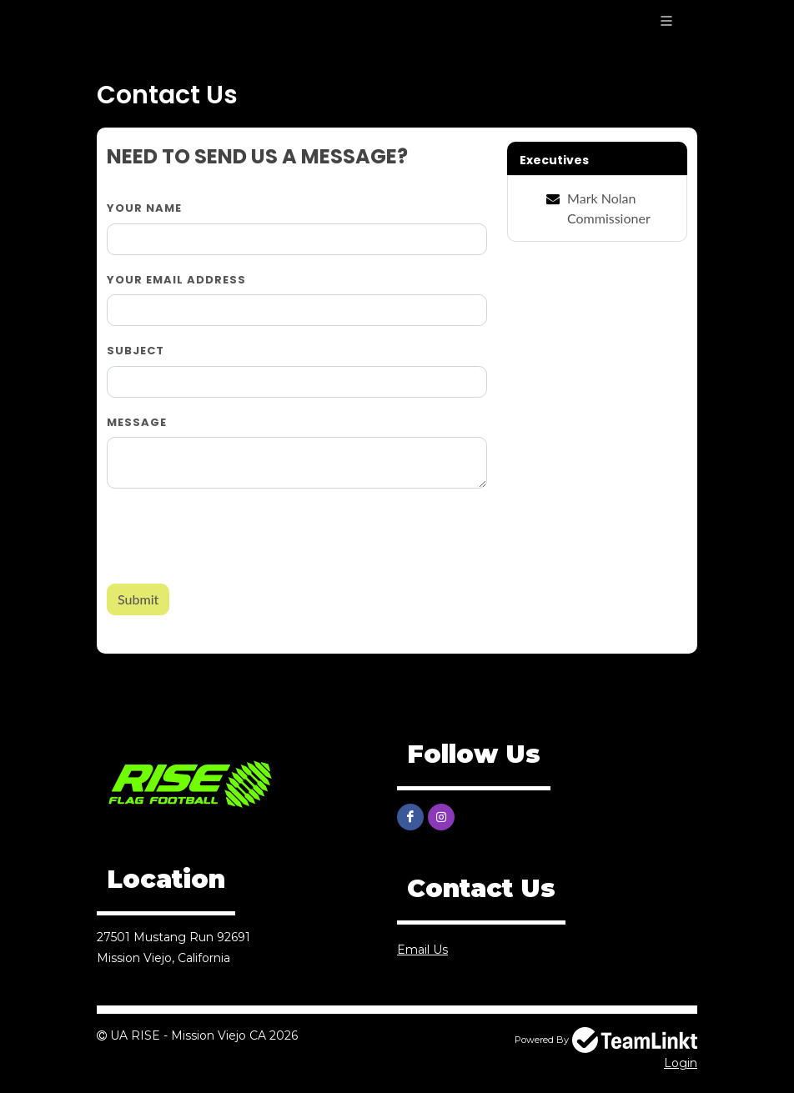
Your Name (144, 208)
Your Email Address (176, 280)
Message (137, 422)
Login (680, 1062)
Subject (135, 350)
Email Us (422, 949)
